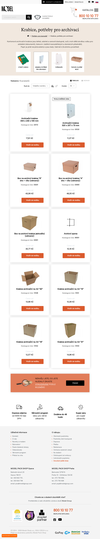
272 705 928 (59, 481)
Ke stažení (57, 452)
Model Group (67, 501)
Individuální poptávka (61, 458)
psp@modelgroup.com (64, 483)
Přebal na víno (17, 455)
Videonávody (17, 450)
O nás (14, 439)
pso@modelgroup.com (23, 483)
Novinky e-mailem (18, 442)
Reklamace (57, 447)
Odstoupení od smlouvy (62, 455)
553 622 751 (18, 478)
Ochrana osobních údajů (62, 450)
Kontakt (15, 436)
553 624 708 (18, 481)
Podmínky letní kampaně (62, 439)
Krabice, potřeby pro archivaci (62, 36)
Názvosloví (16, 444)
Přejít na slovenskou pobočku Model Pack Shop (28, 533)
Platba (55, 444)
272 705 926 (59, 478)
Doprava (56, 442)
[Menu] (87, 10)
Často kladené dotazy (20, 447)
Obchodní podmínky (61, 436)
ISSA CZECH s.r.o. (41, 530)
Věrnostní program (19, 452)
